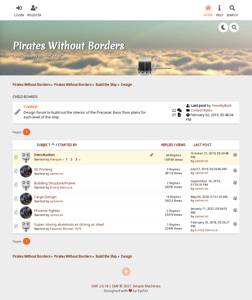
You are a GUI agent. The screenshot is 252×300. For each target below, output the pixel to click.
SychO (142, 290)
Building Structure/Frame (54, 183)
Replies (167, 145)
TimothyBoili (221, 105)
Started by (67, 145)
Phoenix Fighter (47, 210)
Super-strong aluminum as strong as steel (69, 224)
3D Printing (43, 169)
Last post (202, 145)
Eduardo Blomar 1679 (65, 229)
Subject (46, 145)
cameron (201, 161)
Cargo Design (45, 197)
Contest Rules (201, 110)
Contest (31, 106)
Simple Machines (147, 286)
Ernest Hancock (61, 187)
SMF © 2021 (121, 286)
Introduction (44, 154)
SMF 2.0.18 (99, 286)
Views (180, 145)
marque (56, 159)
